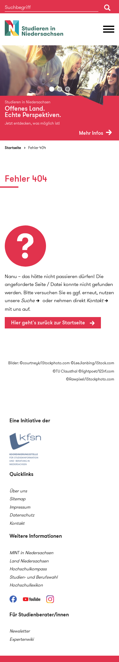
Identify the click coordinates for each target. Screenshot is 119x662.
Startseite (13, 147)
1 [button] (51, 89)
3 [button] (67, 89)
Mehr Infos (95, 133)
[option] (59, 92)
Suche (28, 300)
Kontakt (95, 300)
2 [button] (59, 89)
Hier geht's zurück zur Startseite (48, 322)
